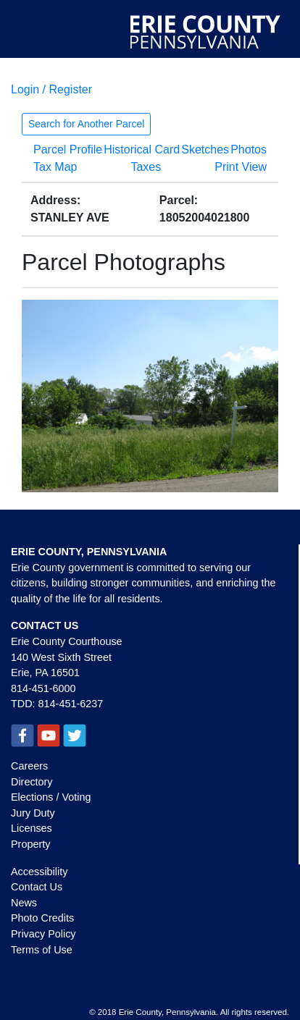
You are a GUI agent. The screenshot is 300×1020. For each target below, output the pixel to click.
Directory (32, 782)
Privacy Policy (43, 934)
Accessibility (39, 871)
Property (30, 844)
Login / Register (51, 89)
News (24, 903)
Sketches (205, 149)
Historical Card (142, 149)
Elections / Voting (51, 797)
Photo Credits (42, 918)
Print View (240, 167)
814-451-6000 (43, 688)
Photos (248, 149)
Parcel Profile (67, 149)
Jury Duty (33, 813)
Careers (29, 766)
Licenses (31, 828)
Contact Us (36, 887)
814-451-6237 (71, 703)
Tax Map (55, 167)
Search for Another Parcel (86, 124)
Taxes (145, 167)
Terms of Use (41, 950)
